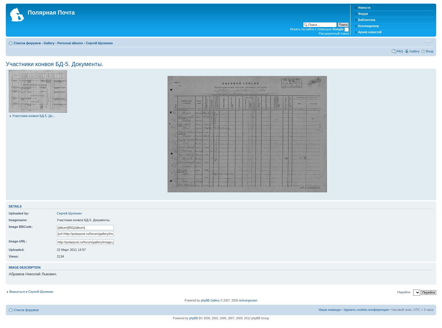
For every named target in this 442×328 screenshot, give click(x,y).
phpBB (193, 318)
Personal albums (70, 43)
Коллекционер (368, 26)
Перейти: (404, 292)
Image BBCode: (21, 226)
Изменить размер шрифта (429, 42)
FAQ (400, 51)
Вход (429, 51)
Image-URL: (18, 241)
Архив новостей (369, 32)
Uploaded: (16, 249)
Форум (363, 13)
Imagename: (18, 220)
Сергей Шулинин (99, 43)
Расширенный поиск (334, 33)
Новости (364, 7)
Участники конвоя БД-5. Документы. (54, 64)
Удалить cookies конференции (366, 309)
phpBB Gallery (210, 300)
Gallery (49, 43)
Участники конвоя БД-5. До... (33, 116)
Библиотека (366, 20)
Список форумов (27, 43)
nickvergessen (248, 300)
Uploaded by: (19, 213)
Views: (14, 256)
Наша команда (329, 309)
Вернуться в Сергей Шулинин (31, 291)
